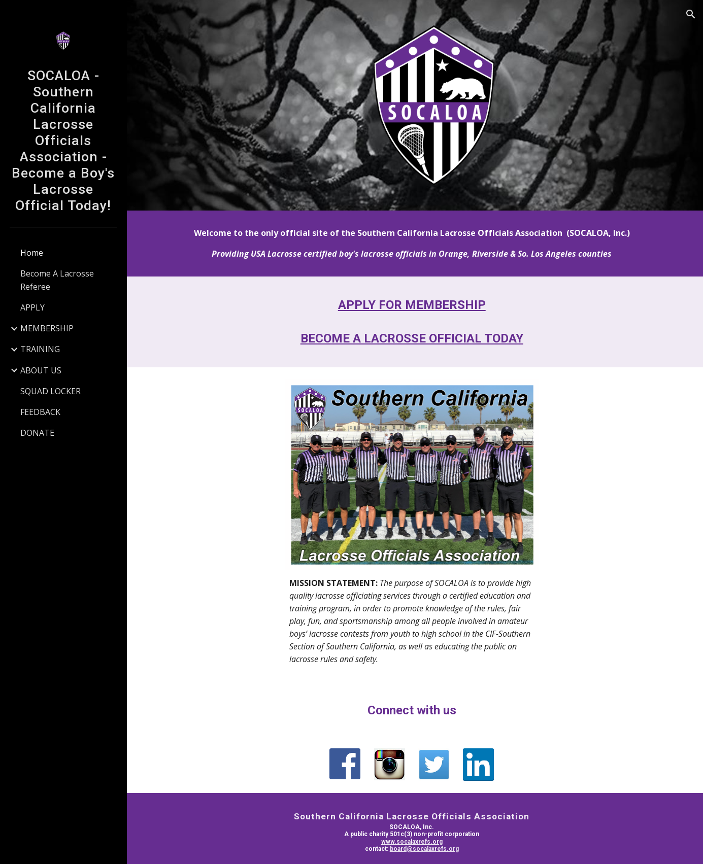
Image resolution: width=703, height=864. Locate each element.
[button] (691, 14)
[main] (415, 242)
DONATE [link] (37, 432)
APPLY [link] (32, 307)
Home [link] (31, 252)
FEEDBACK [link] (40, 412)
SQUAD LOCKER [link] (50, 391)
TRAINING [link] (40, 349)
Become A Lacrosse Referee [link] (57, 280)
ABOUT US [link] (40, 370)
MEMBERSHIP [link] (47, 328)
